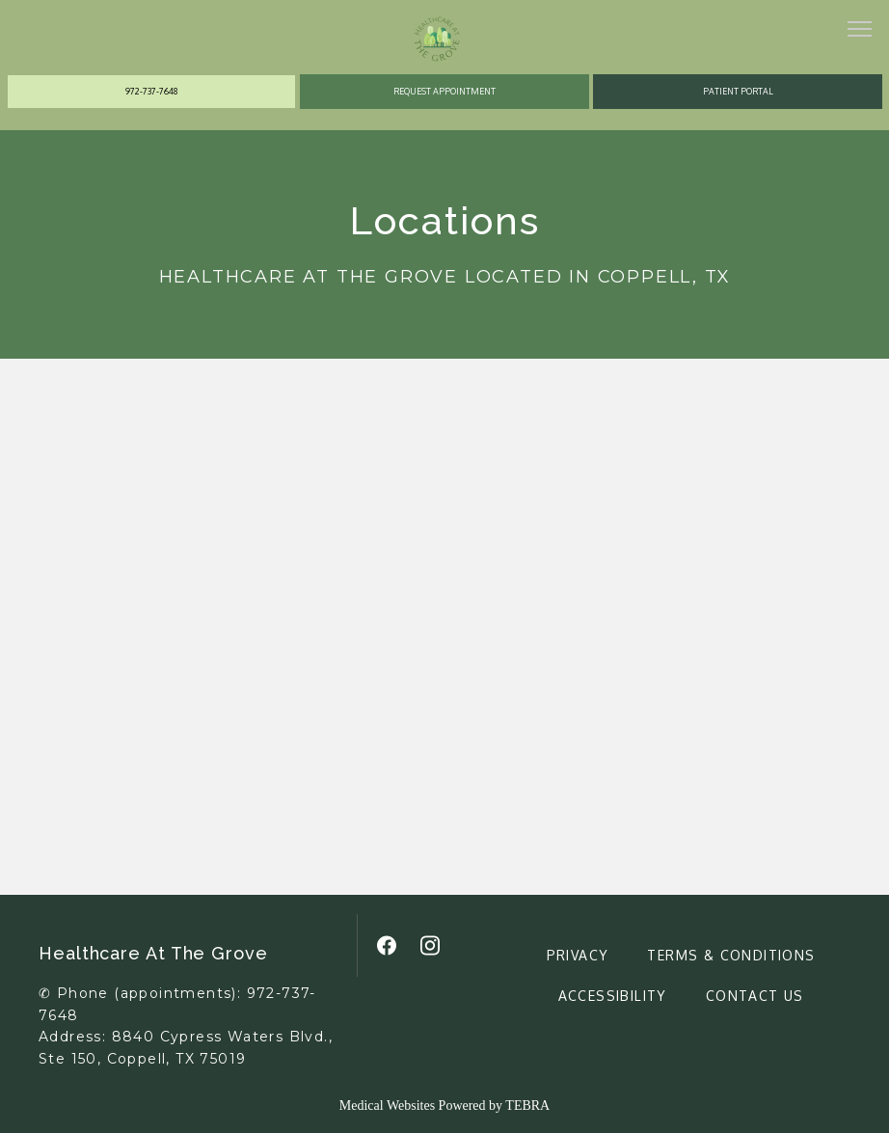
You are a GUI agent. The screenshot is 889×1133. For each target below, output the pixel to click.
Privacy (578, 955)
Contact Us (755, 995)
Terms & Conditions (731, 955)
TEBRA (527, 1105)
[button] (860, 31)
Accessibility (612, 995)
